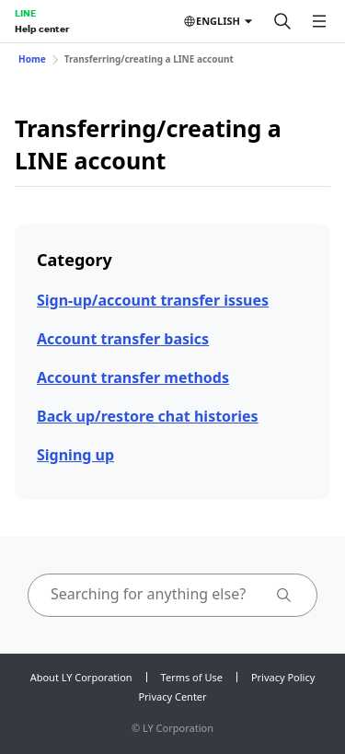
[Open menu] (319, 21)
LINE (25, 12)
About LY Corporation (81, 677)
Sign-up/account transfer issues (153, 300)
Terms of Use (192, 677)
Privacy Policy (283, 677)
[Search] (282, 21)
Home (32, 58)
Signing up (75, 455)
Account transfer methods (133, 377)
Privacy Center (172, 696)
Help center (42, 28)
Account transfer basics (123, 339)
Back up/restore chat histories (148, 416)
